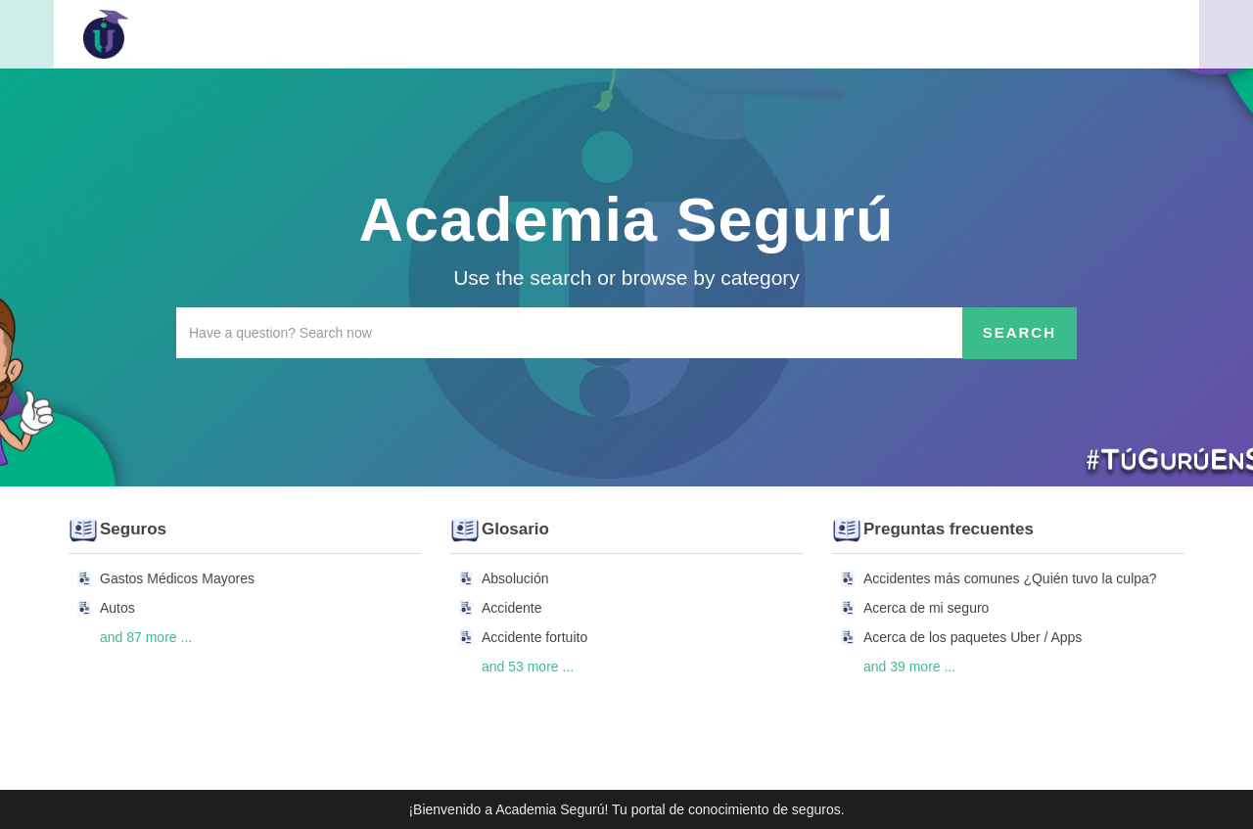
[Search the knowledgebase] (569, 332)
